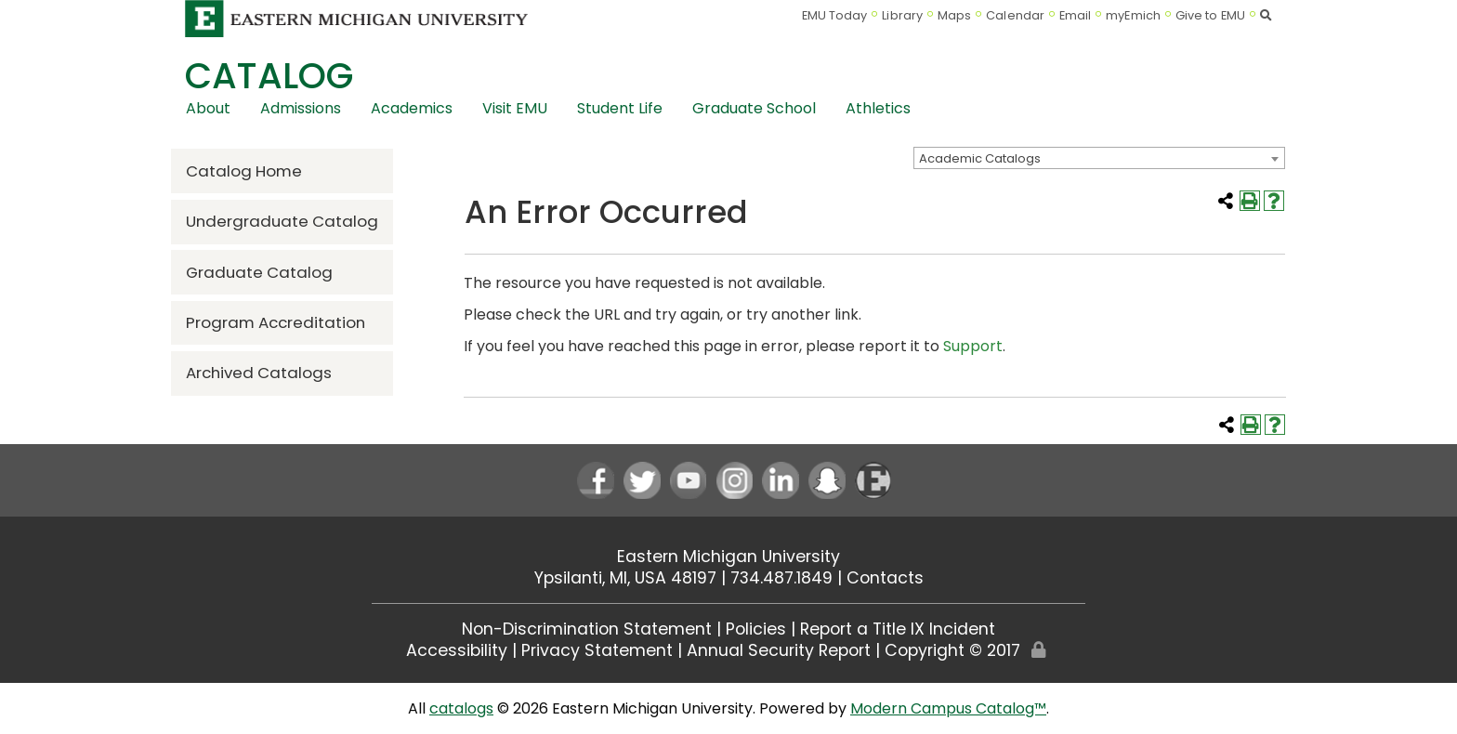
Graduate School (754, 108)
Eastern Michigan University (728, 556)
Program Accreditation (275, 322)
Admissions (300, 108)
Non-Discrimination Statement (587, 629)
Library (902, 15)
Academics (412, 108)
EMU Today (835, 15)
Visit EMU (514, 108)
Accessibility (456, 650)
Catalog (269, 75)
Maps (954, 15)
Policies (756, 629)
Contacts (885, 578)
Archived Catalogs (259, 372)
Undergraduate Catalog (282, 221)
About (208, 108)
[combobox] (1099, 158)
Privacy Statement (597, 650)
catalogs (461, 708)
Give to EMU (1210, 15)
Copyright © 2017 (952, 650)
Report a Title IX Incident (897, 629)
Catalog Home (244, 171)
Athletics (878, 108)
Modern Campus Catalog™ (948, 708)
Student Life (620, 108)
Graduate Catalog (259, 272)
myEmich (1133, 15)
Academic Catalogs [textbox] (980, 158)
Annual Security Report (779, 650)
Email (1075, 15)
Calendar (1015, 15)
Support (973, 346)
